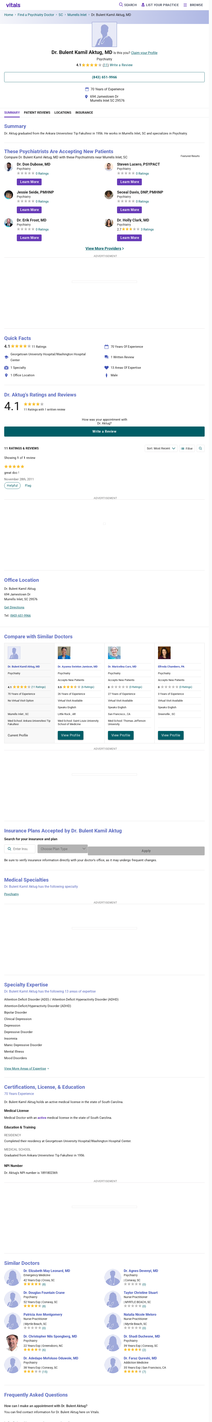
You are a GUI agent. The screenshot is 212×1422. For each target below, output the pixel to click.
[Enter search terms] (161, 448)
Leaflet (179, 618)
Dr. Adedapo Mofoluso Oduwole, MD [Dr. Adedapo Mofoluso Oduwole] (51, 1356)
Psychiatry (11, 892)
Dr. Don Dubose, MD (33, 164)
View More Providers (103, 248)
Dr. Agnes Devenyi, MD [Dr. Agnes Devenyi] (141, 1269)
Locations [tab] (62, 113)
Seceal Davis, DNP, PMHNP (140, 192)
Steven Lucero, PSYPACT (138, 164)
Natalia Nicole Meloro (140, 1312)
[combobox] (66, 848)
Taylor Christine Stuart (141, 1291)
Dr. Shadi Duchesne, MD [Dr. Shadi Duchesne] (142, 1334)
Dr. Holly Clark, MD (133, 220)
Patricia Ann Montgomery (43, 1312)
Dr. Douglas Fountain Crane (44, 1291)
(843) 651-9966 (20, 616)
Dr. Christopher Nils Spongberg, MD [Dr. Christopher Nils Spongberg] (50, 1334)
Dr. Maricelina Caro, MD (122, 666)
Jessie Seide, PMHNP (35, 192)
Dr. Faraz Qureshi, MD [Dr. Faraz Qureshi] (140, 1356)
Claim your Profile (144, 53)
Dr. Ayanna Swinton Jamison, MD (77, 666)
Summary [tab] (12, 113)
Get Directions (14, 607)
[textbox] (66, 848)
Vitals (201, 618)
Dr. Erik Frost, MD (31, 220)
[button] (181, 599)
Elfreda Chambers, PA (171, 666)
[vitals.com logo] (13, 5)
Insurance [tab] (84, 113)
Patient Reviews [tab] (37, 113)
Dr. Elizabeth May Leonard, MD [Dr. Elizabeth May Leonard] (47, 1269)
